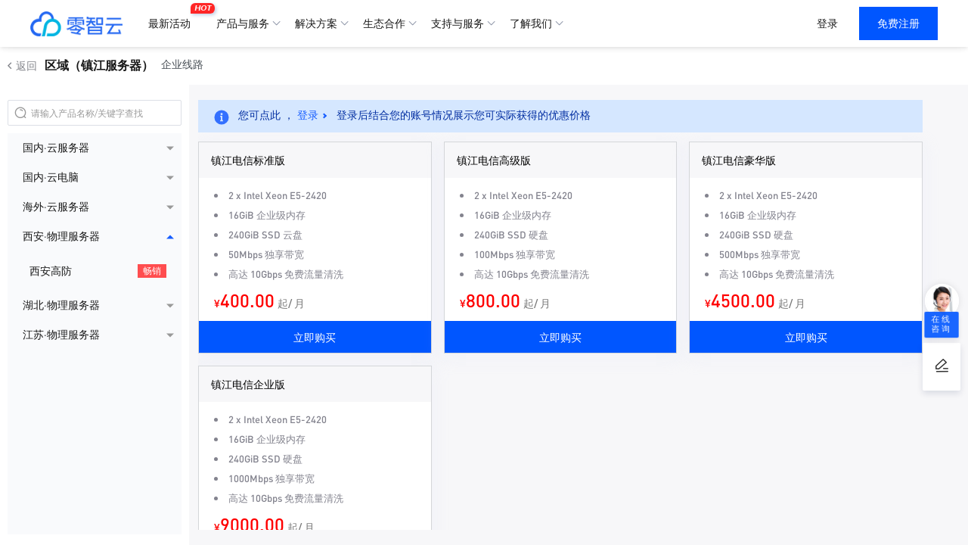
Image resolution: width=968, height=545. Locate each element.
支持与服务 (457, 23)
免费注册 (898, 23)
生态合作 (384, 23)
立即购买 (314, 337)
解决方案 (316, 23)
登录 (827, 23)
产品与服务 (242, 23)
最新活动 (173, 17)
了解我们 (531, 23)
